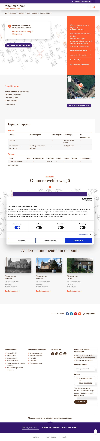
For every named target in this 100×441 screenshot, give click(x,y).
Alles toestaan (78, 240)
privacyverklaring (85, 382)
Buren (15, 100)
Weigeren (21, 240)
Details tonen (83, 235)
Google (92, 100)
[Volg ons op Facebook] (52, 353)
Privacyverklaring (51, 437)
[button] (81, 88)
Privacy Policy (79, 392)
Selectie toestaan (50, 240)
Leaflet (79, 100)
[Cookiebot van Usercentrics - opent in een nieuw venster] (83, 199)
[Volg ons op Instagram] (56, 353)
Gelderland (17, 97)
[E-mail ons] (60, 353)
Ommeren (14, 103)
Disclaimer (36, 437)
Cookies (64, 437)
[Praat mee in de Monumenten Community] (65, 353)
